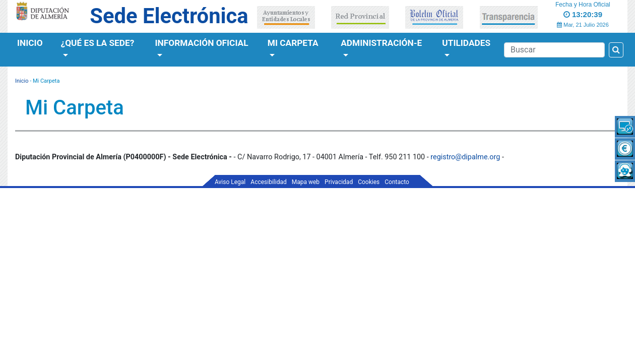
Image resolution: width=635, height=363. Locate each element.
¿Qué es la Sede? (98, 43)
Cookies (368, 182)
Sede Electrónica (169, 16)
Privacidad (339, 182)
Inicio (30, 43)
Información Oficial (201, 43)
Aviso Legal (230, 182)
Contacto (397, 182)
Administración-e (381, 43)
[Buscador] (554, 49)
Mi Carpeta (293, 43)
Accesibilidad (268, 182)
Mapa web (306, 182)
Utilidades (466, 43)
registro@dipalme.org (465, 157)
